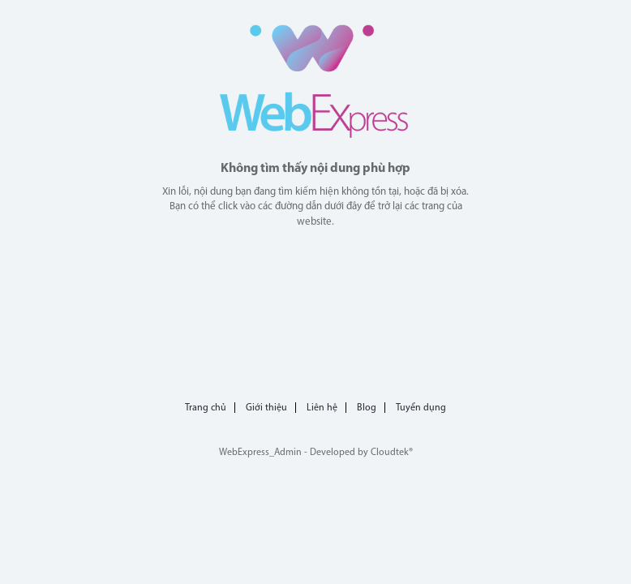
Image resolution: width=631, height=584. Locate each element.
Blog (366, 408)
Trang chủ (205, 408)
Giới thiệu (266, 408)
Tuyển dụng (421, 408)
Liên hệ (322, 408)
